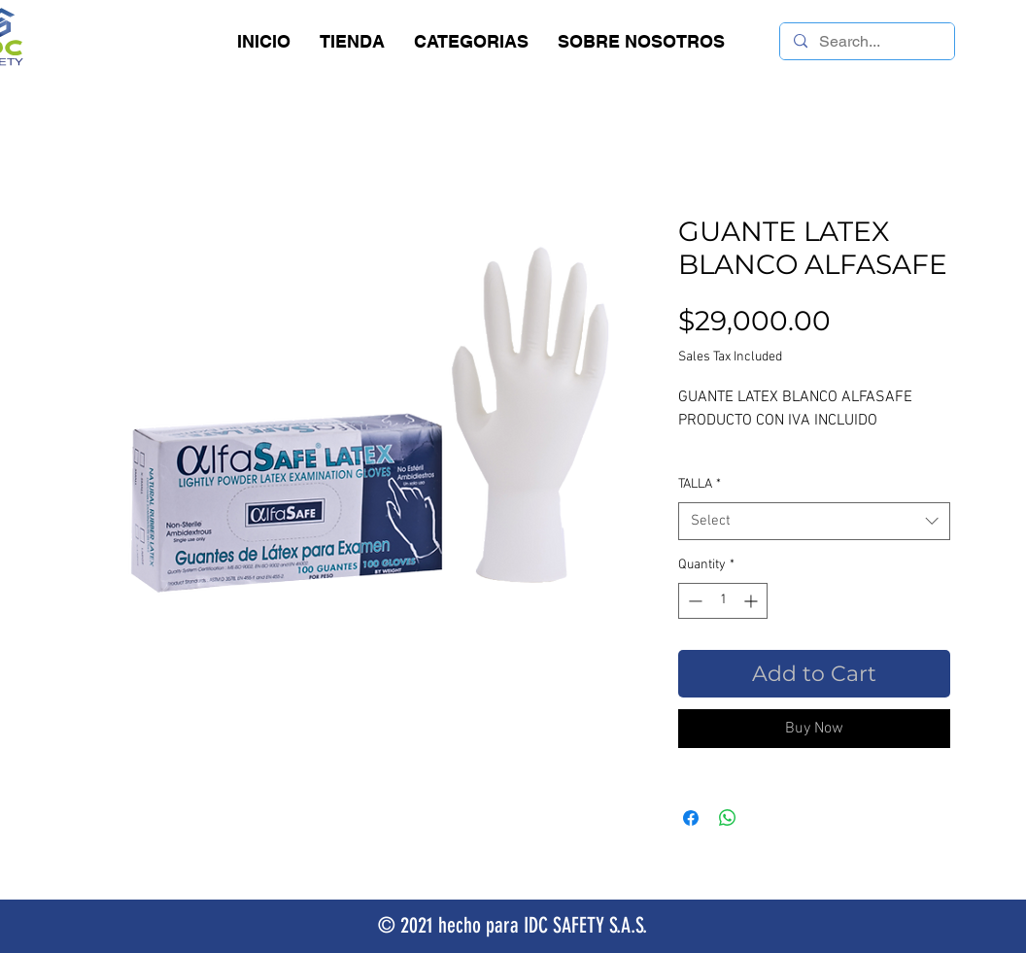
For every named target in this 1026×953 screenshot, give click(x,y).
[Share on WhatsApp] (727, 818)
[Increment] (752, 601)
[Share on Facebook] (690, 818)
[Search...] (866, 41)
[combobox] (814, 521)
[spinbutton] (722, 601)
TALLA (699, 484)
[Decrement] (693, 601)
